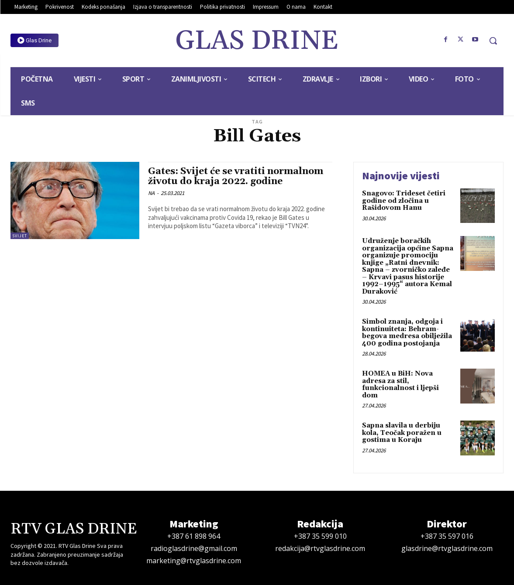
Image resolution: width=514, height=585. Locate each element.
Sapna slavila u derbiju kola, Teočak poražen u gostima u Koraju (402, 432)
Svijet (19, 236)
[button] (493, 40)
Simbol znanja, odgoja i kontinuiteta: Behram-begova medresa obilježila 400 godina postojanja (407, 333)
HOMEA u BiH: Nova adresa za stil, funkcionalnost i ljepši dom (400, 384)
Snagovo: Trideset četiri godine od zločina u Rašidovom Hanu (403, 200)
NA (151, 193)
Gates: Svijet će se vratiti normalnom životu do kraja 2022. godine (235, 176)
